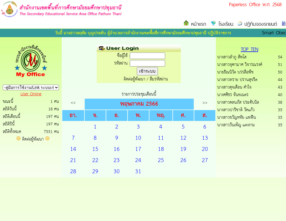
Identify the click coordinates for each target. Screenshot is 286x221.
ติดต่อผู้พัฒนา (33, 139)
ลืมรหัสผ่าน (159, 79)
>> (204, 102)
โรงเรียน (224, 24)
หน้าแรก (197, 24)
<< (73, 102)
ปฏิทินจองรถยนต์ (259, 24)
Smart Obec (274, 32)
